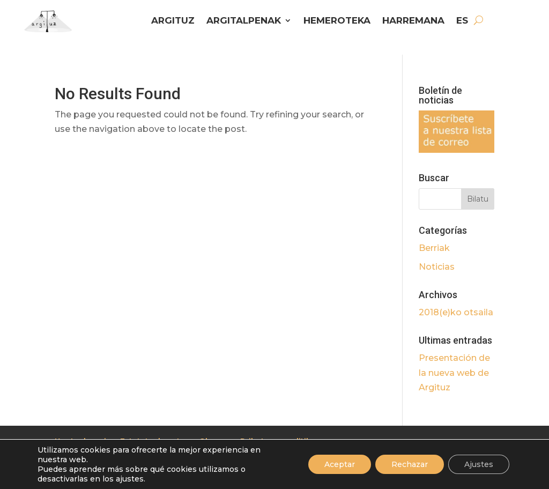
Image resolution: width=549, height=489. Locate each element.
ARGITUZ (173, 21)
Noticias (437, 267)
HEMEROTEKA (336, 21)
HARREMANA (413, 21)
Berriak (434, 248)
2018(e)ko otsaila (456, 312)
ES (462, 21)
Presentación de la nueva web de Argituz (454, 372)
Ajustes (478, 464)
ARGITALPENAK (243, 21)
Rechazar (409, 464)
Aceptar (339, 464)
